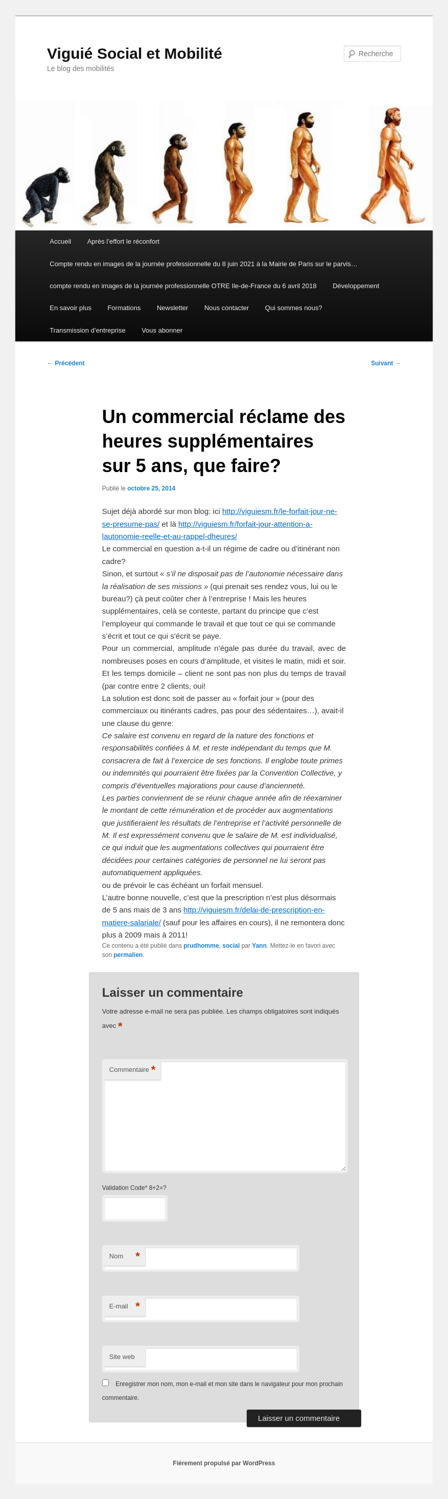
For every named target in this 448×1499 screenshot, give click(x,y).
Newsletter (172, 308)
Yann (259, 945)
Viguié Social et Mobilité (134, 53)
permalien (128, 954)
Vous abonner (162, 330)
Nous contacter (226, 308)
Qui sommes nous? (293, 308)
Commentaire (132, 1070)
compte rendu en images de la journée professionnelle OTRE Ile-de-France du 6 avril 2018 (183, 286)
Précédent (65, 363)
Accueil (60, 241)
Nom (124, 1256)
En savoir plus (70, 308)
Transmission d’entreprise (87, 330)
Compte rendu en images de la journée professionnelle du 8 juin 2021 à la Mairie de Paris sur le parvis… (204, 264)
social (231, 945)
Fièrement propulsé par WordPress (224, 1463)
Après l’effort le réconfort (123, 241)
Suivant (386, 363)
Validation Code (123, 1187)
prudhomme (201, 945)
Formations (123, 308)
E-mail (124, 1306)
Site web (122, 1357)
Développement (356, 286)
